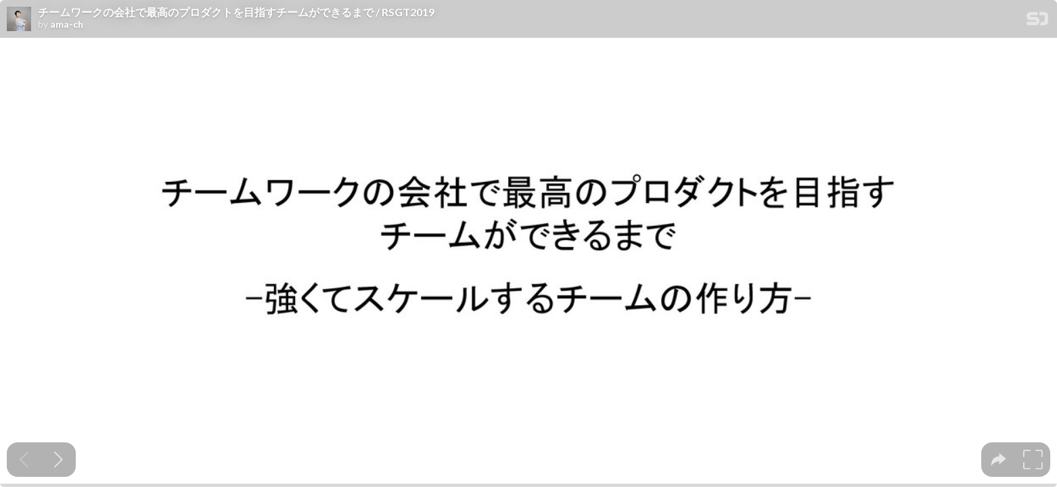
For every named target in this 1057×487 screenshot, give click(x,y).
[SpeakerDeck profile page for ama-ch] (19, 19)
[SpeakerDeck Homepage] (1037, 21)
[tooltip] (998, 459)
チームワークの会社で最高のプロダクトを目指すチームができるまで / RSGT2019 (236, 12)
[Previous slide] (24, 459)
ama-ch (66, 24)
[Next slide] (58, 459)
